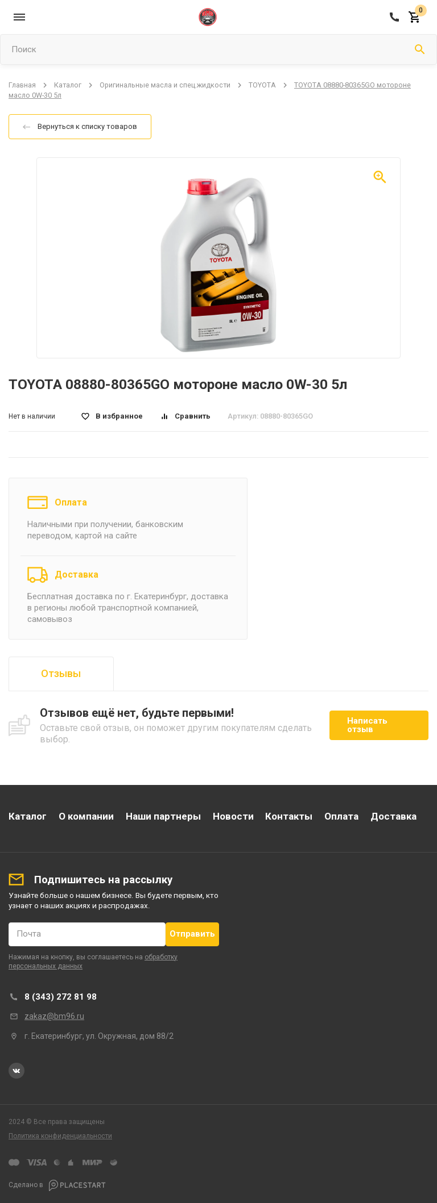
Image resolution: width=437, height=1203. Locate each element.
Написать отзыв (367, 725)
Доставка (76, 574)
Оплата (71, 502)
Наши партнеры (163, 816)
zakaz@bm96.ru (54, 1016)
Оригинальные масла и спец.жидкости (165, 85)
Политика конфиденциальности (60, 1136)
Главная (22, 85)
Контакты (288, 816)
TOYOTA (262, 85)
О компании (86, 816)
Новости (233, 816)
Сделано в (57, 1185)
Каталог (67, 85)
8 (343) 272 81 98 (60, 997)
